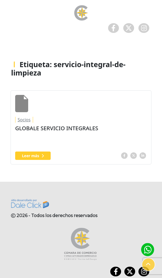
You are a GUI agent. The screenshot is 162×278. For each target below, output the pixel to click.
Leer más (33, 155)
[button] (148, 264)
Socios (24, 120)
